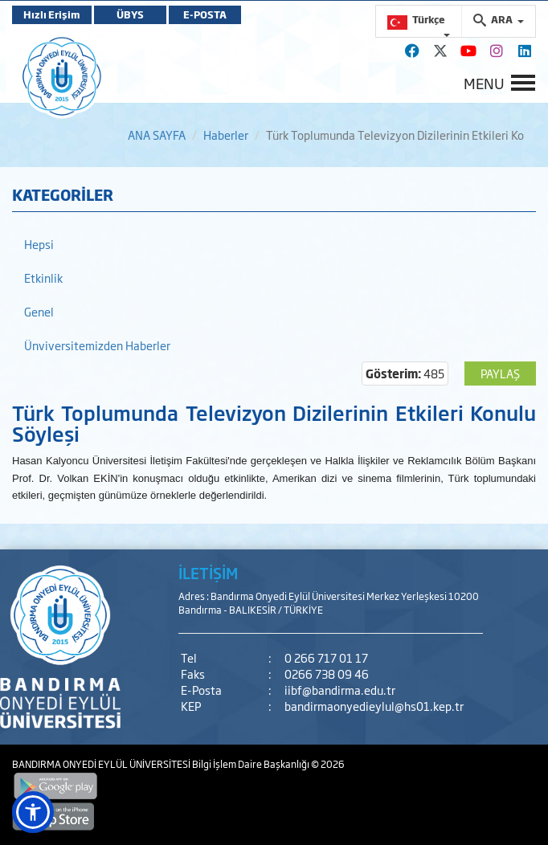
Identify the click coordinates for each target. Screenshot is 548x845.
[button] (33, 812)
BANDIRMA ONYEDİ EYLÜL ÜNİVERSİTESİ (102, 764)
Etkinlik (43, 277)
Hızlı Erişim (51, 14)
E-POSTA (205, 14)
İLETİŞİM (208, 572)
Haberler (225, 134)
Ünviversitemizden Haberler (97, 345)
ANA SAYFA (157, 134)
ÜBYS (130, 14)
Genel (39, 311)
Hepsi (39, 243)
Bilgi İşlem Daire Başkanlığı (251, 764)
